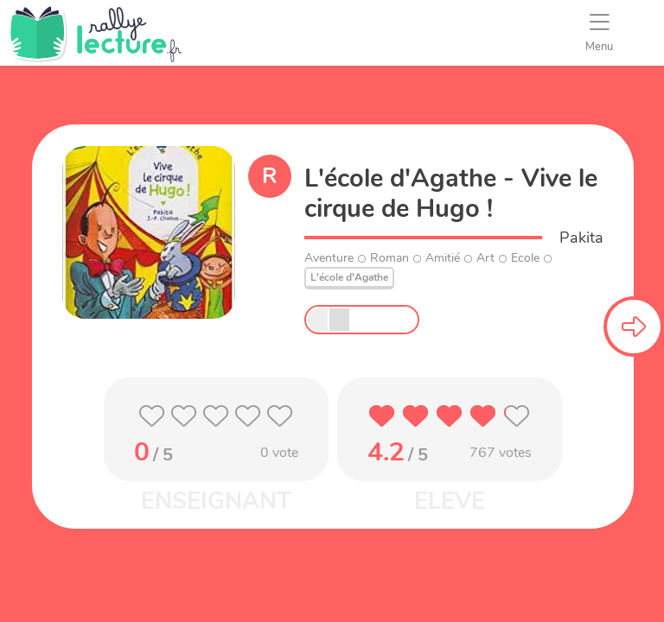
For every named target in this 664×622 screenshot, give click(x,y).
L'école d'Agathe (349, 277)
